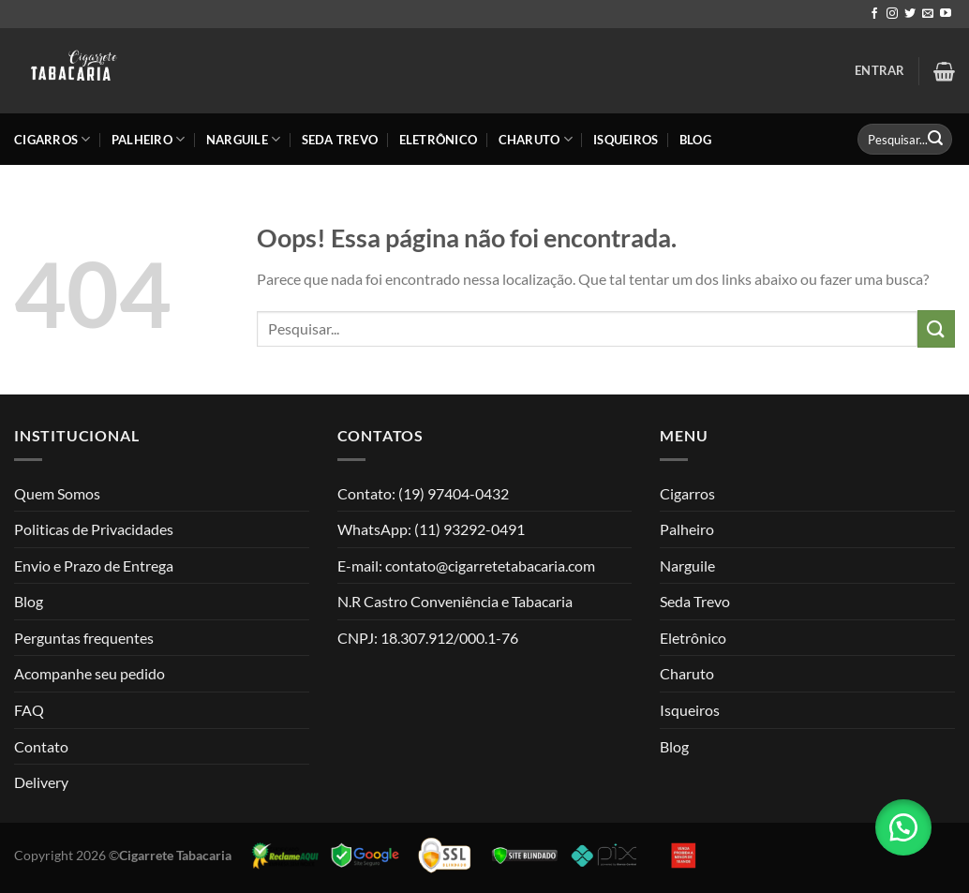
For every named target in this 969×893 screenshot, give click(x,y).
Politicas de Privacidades (93, 529)
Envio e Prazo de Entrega (93, 565)
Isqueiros (625, 139)
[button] (903, 827)
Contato (41, 746)
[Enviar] (935, 140)
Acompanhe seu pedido (89, 673)
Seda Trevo (340, 139)
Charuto (536, 139)
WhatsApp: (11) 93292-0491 (431, 529)
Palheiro (149, 139)
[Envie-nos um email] (927, 14)
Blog (695, 139)
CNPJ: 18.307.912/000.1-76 (427, 638)
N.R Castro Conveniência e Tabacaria (455, 601)
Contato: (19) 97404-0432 (423, 493)
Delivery (41, 782)
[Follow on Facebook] (874, 14)
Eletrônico (438, 139)
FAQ (29, 710)
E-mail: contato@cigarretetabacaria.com (466, 565)
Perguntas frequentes (84, 638)
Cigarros (52, 139)
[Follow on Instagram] (892, 14)
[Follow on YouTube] (945, 14)
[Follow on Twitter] (910, 14)
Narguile (243, 139)
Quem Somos (57, 493)
